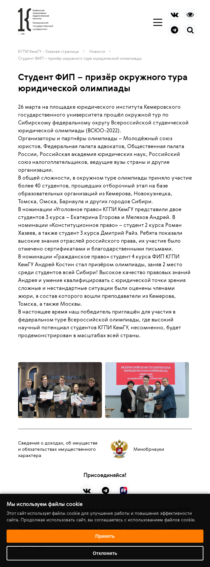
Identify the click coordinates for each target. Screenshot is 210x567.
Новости (97, 51)
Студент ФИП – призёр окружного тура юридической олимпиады (80, 58)
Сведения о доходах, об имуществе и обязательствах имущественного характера (58, 449)
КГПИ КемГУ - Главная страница (48, 51)
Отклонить (105, 553)
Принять (105, 536)
